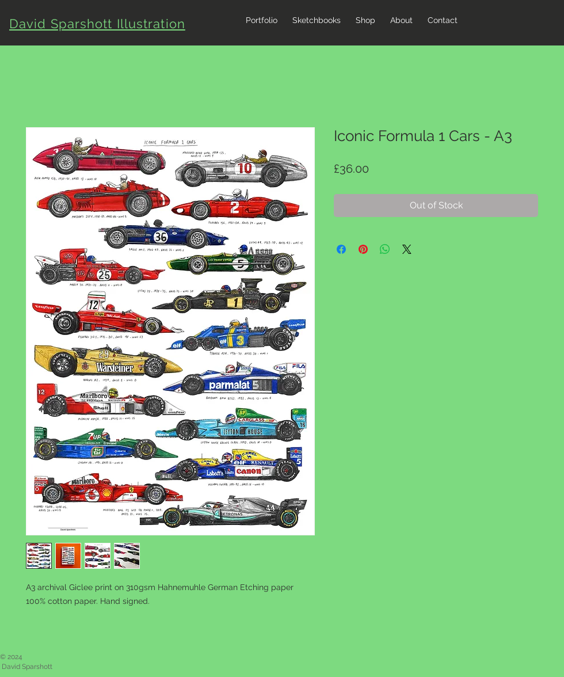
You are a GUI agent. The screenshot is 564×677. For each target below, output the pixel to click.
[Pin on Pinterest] (363, 249)
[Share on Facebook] (341, 249)
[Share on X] (407, 249)
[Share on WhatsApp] (385, 249)
